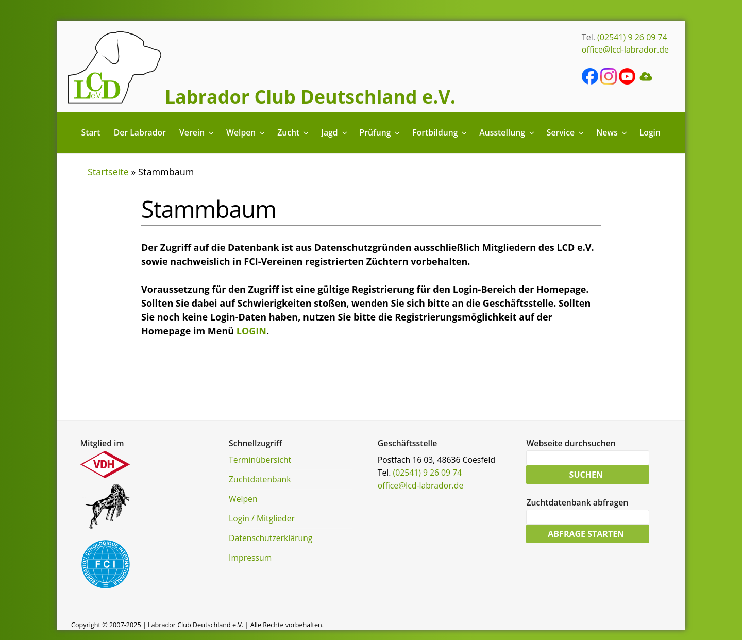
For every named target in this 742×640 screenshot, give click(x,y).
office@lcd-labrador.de (625, 49)
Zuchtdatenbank (260, 479)
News (612, 132)
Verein (197, 132)
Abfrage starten (586, 534)
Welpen (246, 132)
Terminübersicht (260, 459)
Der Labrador (140, 132)
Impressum (250, 557)
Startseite (108, 171)
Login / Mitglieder (262, 518)
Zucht (293, 132)
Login (650, 132)
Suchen (586, 474)
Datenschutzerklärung (270, 538)
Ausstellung (507, 132)
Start (90, 132)
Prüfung (380, 132)
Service (566, 132)
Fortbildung (440, 132)
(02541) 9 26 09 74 (632, 37)
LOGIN (251, 331)
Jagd (334, 132)
